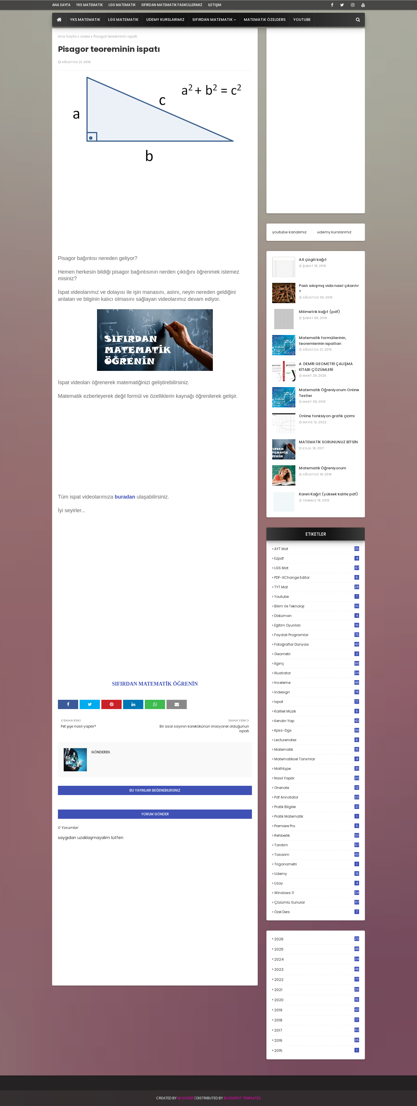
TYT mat (316, 587)
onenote (316, 787)
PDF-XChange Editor (316, 577)
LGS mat (316, 567)
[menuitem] (59, 20)
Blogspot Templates (242, 1098)
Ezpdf (316, 558)
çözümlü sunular (316, 902)
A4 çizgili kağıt (313, 259)
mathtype (316, 768)
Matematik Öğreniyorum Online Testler (329, 392)
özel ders (316, 911)
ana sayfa (61, 4)
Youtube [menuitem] (302, 19)
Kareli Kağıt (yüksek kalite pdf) (328, 494)
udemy (316, 873)
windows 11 (316, 892)
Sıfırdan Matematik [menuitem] (212, 19)
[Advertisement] (155, 207)
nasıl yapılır (316, 778)
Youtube (316, 596)
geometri (316, 653)
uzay (316, 883)
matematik (316, 749)
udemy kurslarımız (334, 232)
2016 (316, 1040)
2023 (316, 970)
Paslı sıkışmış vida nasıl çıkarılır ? (329, 288)
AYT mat (316, 548)
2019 (316, 1010)
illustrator (316, 673)
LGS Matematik (122, 4)
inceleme (316, 682)
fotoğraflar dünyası (316, 644)
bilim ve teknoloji (316, 606)
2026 (316, 939)
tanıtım (316, 845)
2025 (316, 949)
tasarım (316, 854)
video (85, 36)
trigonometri (316, 864)
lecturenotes (316, 739)
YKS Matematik (89, 4)
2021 (316, 990)
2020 (316, 1000)
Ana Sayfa (67, 36)
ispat (316, 701)
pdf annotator (316, 797)
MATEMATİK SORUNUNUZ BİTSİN (328, 442)
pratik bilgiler (316, 806)
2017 (316, 1030)
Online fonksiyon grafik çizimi (326, 416)
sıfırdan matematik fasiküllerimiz (171, 4)
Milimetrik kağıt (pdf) (319, 311)
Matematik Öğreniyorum (322, 468)
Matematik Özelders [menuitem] (265, 19)
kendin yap (316, 720)
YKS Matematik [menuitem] (85, 19)
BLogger (186, 1098)
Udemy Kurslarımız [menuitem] (165, 19)
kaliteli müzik (316, 711)
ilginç (316, 663)
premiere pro (316, 825)
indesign (316, 692)
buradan (125, 497)
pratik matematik (316, 816)
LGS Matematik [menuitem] (123, 19)
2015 (316, 1050)
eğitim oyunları (316, 625)
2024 (316, 959)
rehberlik (316, 835)
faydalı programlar (316, 634)
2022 (316, 979)
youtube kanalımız (289, 232)
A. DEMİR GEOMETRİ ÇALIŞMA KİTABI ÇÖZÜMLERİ (326, 366)
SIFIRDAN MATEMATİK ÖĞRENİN (155, 684)
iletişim (214, 4)
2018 (316, 1020)
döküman (316, 615)
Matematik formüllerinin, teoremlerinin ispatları (322, 340)
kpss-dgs (316, 730)
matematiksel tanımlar (316, 759)
